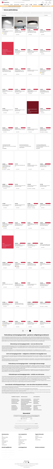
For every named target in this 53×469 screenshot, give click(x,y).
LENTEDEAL (33, 236)
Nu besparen (34, 238)
